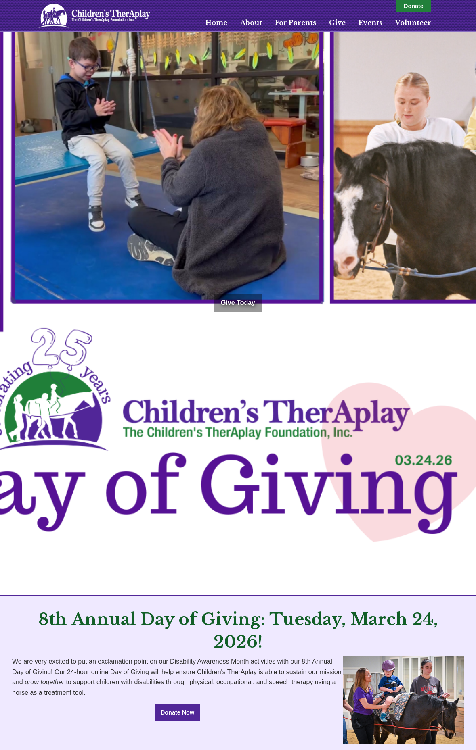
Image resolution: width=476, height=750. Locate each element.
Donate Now (177, 712)
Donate (414, 6)
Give (337, 23)
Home (216, 23)
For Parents (295, 23)
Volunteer (413, 23)
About (251, 23)
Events (370, 23)
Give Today (238, 302)
